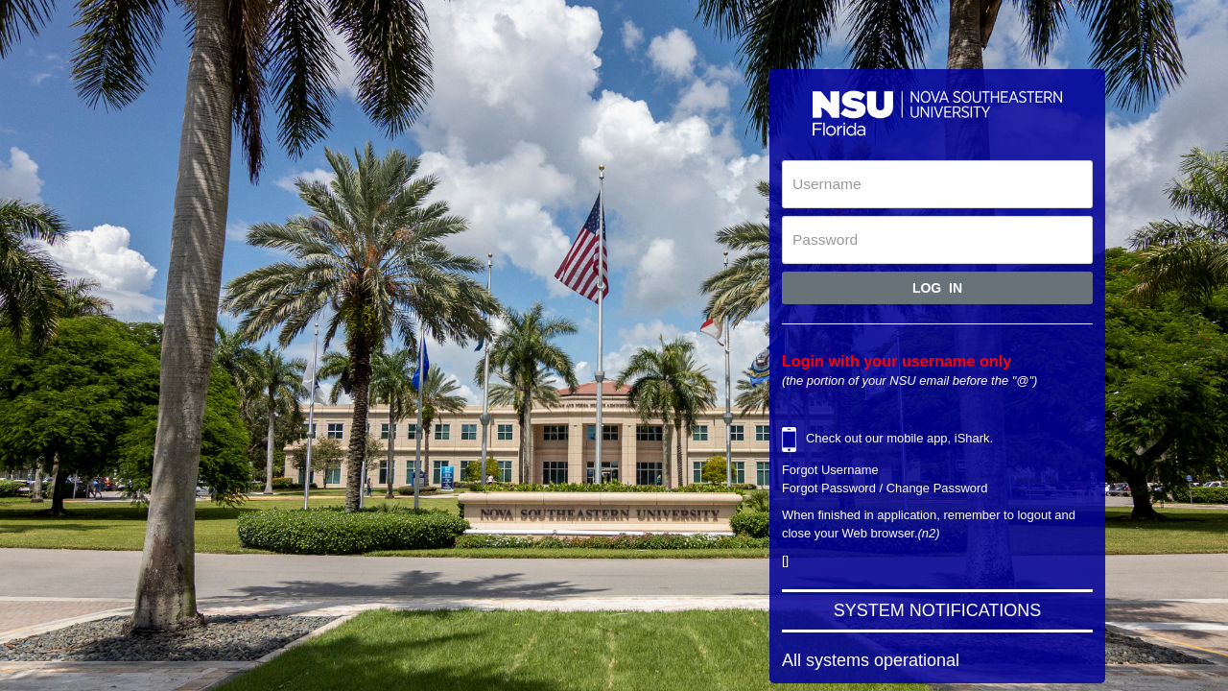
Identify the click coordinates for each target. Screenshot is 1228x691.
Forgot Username (830, 470)
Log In (937, 288)
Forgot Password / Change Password (885, 488)
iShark (972, 439)
